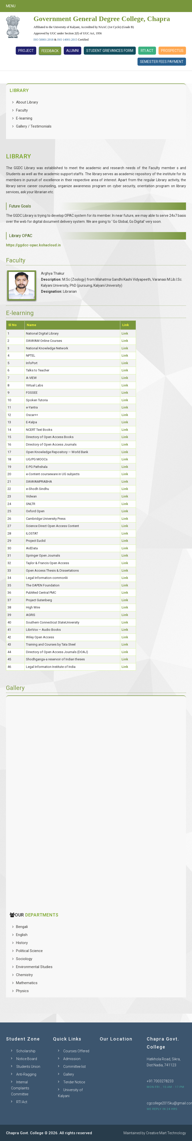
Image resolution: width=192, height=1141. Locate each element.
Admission (71, 1059)
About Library (27, 102)
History (22, 943)
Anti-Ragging (26, 1074)
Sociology (24, 959)
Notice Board (26, 1059)
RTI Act (147, 51)
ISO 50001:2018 (44, 39)
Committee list (74, 1067)
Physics (22, 991)
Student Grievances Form (109, 51)
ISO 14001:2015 (67, 39)
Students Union (28, 1067)
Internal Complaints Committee (20, 1088)
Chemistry (24, 975)
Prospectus (172, 51)
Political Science (29, 951)
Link (125, 333)
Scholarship (26, 1051)
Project (26, 51)
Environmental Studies (34, 967)
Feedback (50, 51)
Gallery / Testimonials (34, 126)
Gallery (68, 1074)
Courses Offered (76, 1051)
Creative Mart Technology (166, 1133)
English (22, 934)
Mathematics (27, 983)
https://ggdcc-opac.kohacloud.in (33, 245)
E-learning (24, 118)
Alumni (72, 51)
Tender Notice (74, 1082)
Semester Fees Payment (162, 62)
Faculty (22, 110)
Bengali (22, 926)
